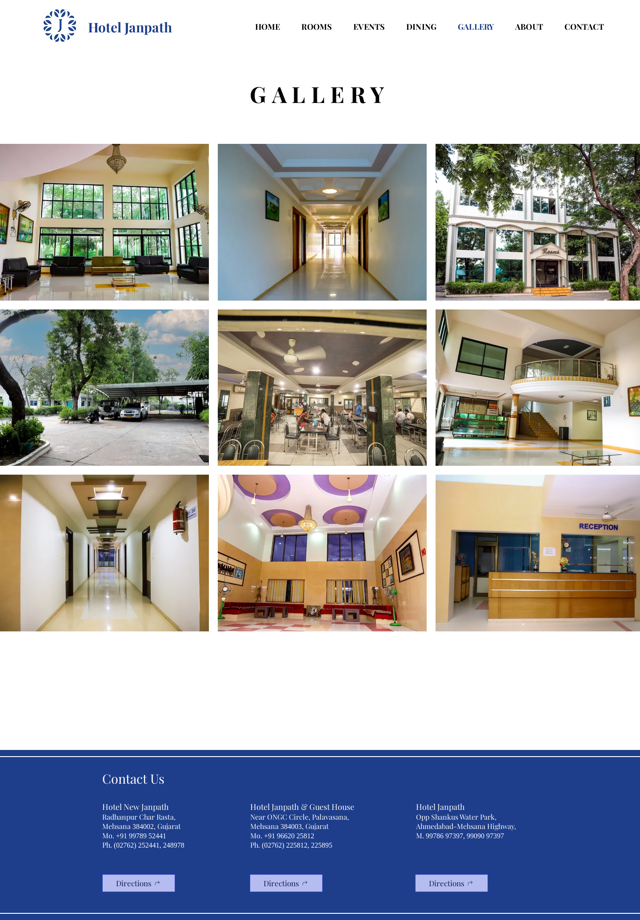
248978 (173, 845)
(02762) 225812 (285, 845)
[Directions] (138, 883)
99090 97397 (485, 836)
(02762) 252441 (137, 845)
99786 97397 (444, 836)
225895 (321, 845)
